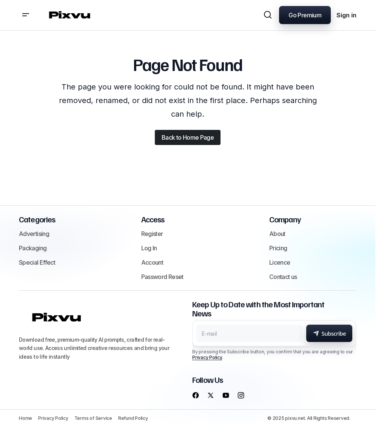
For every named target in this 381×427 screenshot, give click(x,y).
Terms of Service (93, 418)
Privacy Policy (207, 357)
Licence (279, 262)
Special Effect (37, 262)
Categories (37, 219)
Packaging (32, 248)
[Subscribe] (329, 333)
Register (152, 233)
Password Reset (162, 277)
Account (152, 262)
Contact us (283, 277)
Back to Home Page (188, 137)
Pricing (278, 248)
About (277, 233)
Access (153, 219)
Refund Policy (133, 418)
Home (25, 418)
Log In (149, 248)
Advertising (34, 233)
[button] (26, 15)
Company (285, 219)
